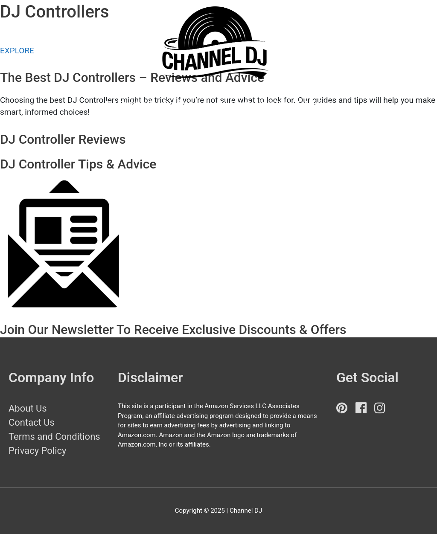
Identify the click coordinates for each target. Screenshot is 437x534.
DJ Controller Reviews (151, 104)
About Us (28, 408)
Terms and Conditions (54, 436)
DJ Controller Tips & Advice (274, 104)
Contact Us (32, 422)
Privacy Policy (37, 450)
